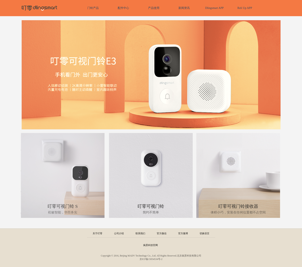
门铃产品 (93, 7)
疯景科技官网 (150, 245)
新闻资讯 (184, 7)
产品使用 (153, 7)
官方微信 (161, 233)
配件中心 (123, 7)
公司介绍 (119, 233)
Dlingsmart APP (214, 7)
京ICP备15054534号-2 (151, 259)
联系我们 (140, 233)
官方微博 (183, 233)
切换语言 (204, 233)
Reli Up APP (244, 7)
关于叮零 (97, 233)
